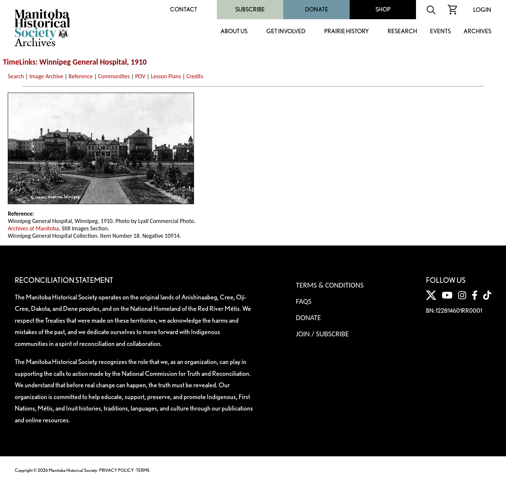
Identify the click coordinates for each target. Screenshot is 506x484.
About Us (234, 31)
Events (440, 31)
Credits (194, 76)
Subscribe (250, 9)
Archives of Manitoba (33, 228)
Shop (383, 9)
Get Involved (285, 31)
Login (482, 9)
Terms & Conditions (329, 285)
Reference (81, 76)
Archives (477, 31)
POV (140, 76)
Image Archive (46, 76)
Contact (183, 9)
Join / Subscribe (322, 333)
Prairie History (346, 31)
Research (402, 31)
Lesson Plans (166, 76)
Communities (114, 76)
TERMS (142, 470)
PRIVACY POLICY (116, 470)
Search (16, 76)
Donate (316, 9)
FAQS (303, 301)
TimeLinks (19, 62)
